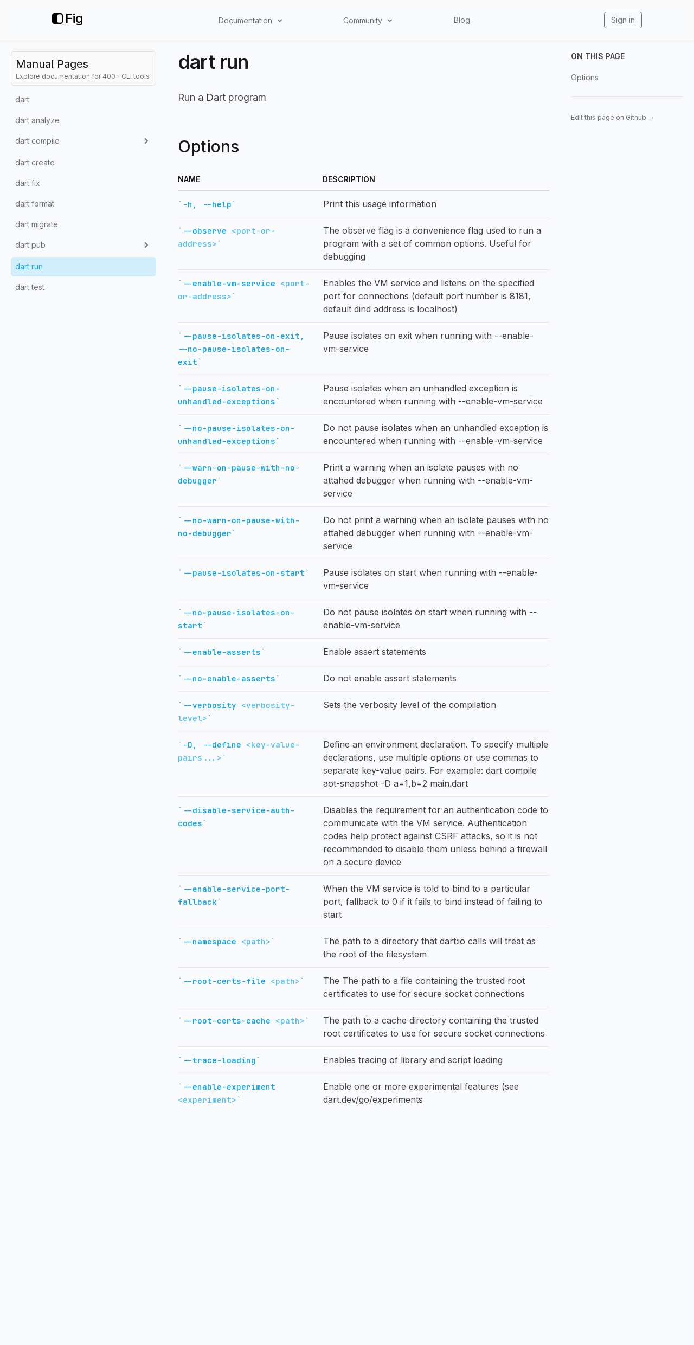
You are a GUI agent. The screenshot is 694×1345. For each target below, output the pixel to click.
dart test (29, 287)
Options (585, 77)
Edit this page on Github (612, 117)
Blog (462, 19)
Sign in (623, 19)
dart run (29, 266)
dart (22, 99)
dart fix (27, 183)
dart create (35, 162)
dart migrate (36, 224)
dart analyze (37, 120)
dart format (34, 203)
